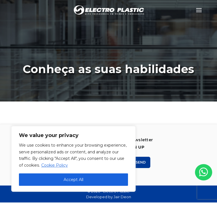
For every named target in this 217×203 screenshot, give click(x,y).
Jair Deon (122, 197)
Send (138, 162)
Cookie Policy (54, 165)
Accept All (73, 179)
